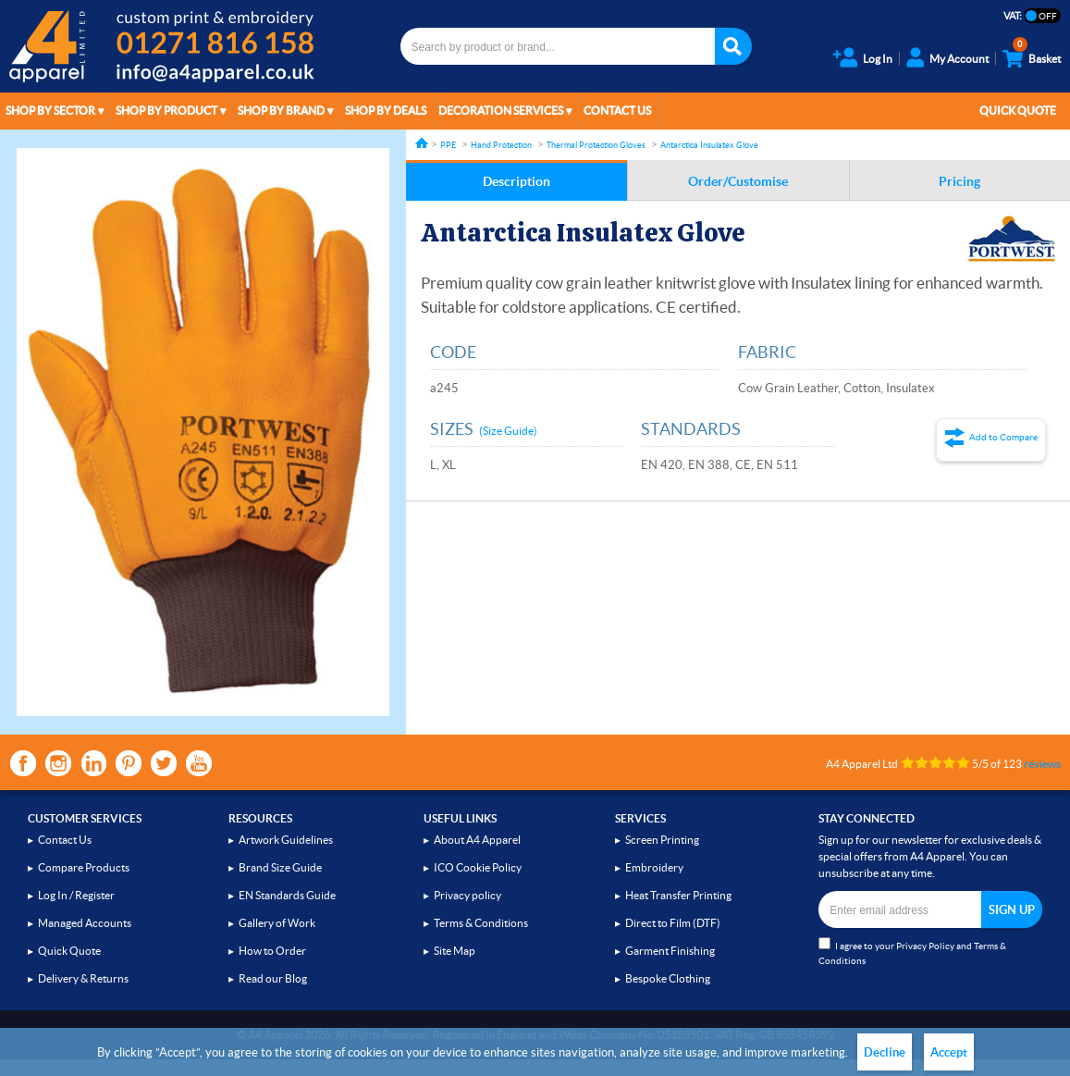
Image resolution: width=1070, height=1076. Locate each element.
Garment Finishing (670, 951)
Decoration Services (500, 111)
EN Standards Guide (287, 895)
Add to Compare (1003, 437)
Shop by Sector (50, 111)
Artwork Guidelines (286, 840)
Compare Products (83, 867)
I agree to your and (912, 951)
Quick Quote (1017, 111)
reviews (1042, 764)
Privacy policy (467, 895)
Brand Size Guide (280, 867)
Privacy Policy (925, 946)
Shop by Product (166, 111)
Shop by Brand (281, 111)
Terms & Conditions (481, 923)
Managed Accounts (84, 923)
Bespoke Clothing (667, 978)
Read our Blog (273, 978)
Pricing (959, 181)
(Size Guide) (508, 431)
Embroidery (654, 867)
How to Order (272, 951)
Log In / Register (76, 895)
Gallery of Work (277, 923)
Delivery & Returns (83, 978)
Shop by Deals (385, 111)
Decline (884, 1052)
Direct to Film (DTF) (672, 923)
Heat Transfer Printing (678, 895)
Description (516, 181)
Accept (948, 1052)
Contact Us (617, 111)
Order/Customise (738, 181)
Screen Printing (662, 840)
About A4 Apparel (477, 840)
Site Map (454, 951)
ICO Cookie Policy (478, 867)
